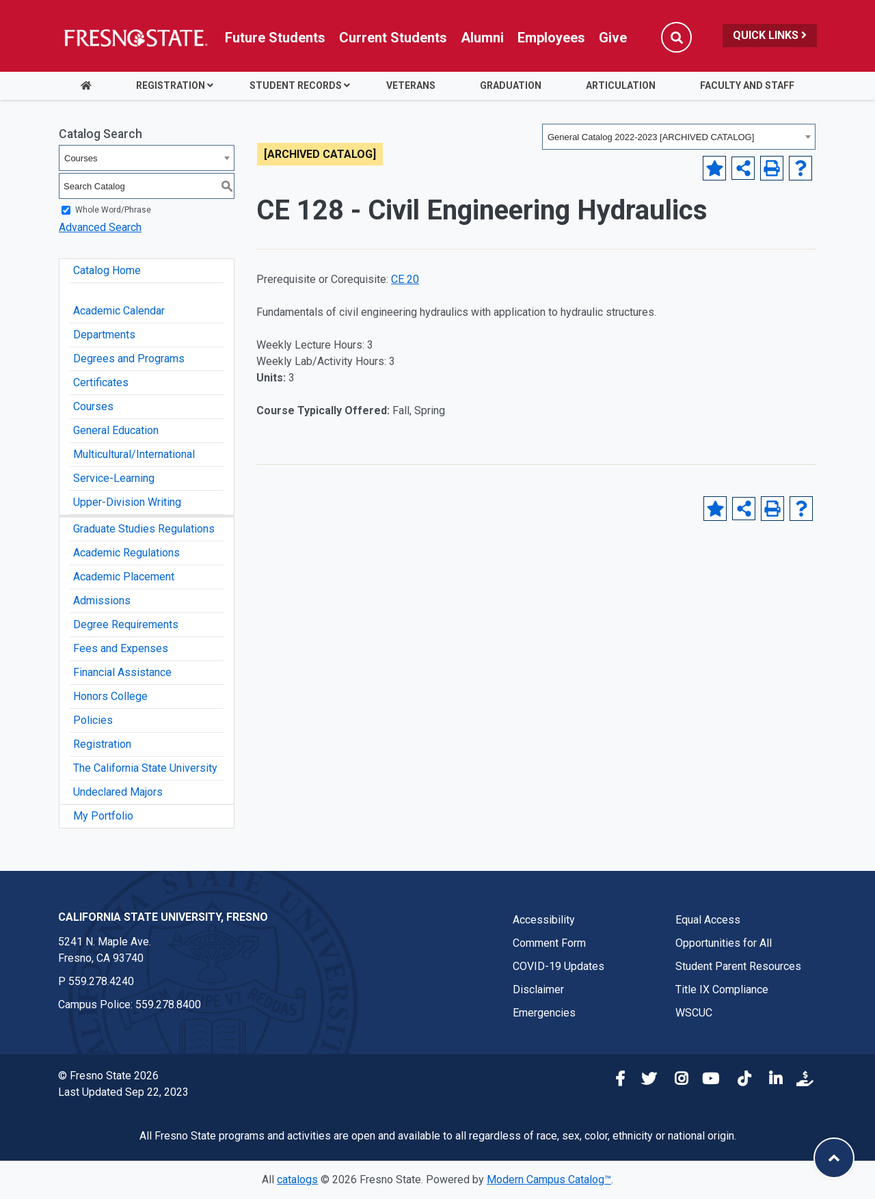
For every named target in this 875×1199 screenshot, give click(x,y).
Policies (93, 720)
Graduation (510, 85)
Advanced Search (100, 227)
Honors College (110, 696)
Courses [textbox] (80, 158)
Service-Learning (113, 478)
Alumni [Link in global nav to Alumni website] (482, 37)
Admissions (102, 600)
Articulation (621, 85)
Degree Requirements (125, 624)
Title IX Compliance (721, 989)
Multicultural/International (134, 454)
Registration (170, 85)
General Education (116, 430)
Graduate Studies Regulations (144, 528)
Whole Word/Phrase (113, 210)
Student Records (296, 85)
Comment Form (549, 943)
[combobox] (679, 137)
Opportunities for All (723, 943)
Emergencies (544, 1012)
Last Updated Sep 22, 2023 (123, 1092)
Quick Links (770, 35)
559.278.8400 (168, 1004)
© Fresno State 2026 (108, 1075)
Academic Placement (123, 576)
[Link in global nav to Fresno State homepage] (135, 37)
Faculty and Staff (747, 85)
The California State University (145, 768)
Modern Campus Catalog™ (549, 1179)
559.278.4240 (101, 981)
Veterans (410, 85)
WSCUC (693, 1012)
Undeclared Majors (118, 791)
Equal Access (707, 919)
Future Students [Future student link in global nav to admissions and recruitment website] (275, 37)
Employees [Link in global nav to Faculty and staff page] (551, 37)
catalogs (297, 1179)
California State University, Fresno (163, 917)
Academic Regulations (126, 552)
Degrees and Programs (129, 358)
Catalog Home (107, 270)
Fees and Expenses (120, 648)
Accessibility (544, 919)
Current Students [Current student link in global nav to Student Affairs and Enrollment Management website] (393, 37)
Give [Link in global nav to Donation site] (613, 37)
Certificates (101, 382)
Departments (104, 334)
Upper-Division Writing (127, 502)
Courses (93, 406)
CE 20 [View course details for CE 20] (405, 279)
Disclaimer (538, 989)
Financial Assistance (122, 672)
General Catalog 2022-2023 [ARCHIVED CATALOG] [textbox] (651, 137)
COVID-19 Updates (558, 966)
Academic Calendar (119, 310)
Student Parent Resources (738, 966)
